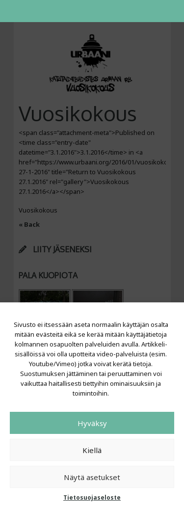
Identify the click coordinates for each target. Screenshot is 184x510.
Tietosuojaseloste (92, 497)
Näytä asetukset (92, 477)
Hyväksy (92, 423)
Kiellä (92, 450)
